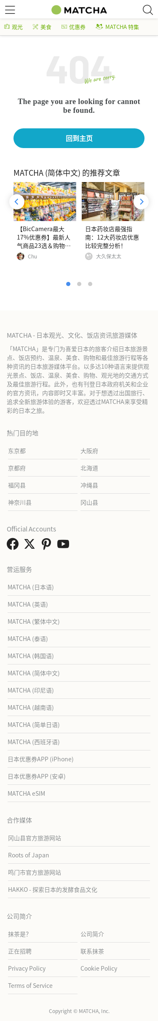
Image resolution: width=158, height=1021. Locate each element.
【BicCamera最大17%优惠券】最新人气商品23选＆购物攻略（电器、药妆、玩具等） (44, 245)
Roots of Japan (28, 855)
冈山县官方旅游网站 (34, 837)
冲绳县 (89, 485)
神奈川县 (20, 502)
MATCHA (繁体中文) (34, 621)
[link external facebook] (14, 546)
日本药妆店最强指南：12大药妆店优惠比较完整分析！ (112, 237)
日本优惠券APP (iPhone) (41, 759)
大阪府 (89, 450)
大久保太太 (108, 256)
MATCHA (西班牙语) (34, 741)
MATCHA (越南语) (31, 707)
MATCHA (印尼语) (31, 690)
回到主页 (79, 138)
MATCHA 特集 (117, 27)
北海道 (89, 468)
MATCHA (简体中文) (34, 673)
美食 (42, 27)
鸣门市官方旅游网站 (34, 872)
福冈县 (17, 485)
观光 (13, 27)
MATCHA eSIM (26, 793)
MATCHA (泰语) (28, 638)
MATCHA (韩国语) (31, 655)
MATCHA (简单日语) (34, 724)
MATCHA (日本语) (31, 587)
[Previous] (16, 201)
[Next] (141, 201)
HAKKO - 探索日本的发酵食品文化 (52, 889)
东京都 (17, 450)
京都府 (17, 468)
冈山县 (89, 502)
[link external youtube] (64, 546)
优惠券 (74, 27)
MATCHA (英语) (28, 604)
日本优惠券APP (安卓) (37, 776)
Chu (32, 256)
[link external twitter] (31, 546)
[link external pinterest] (48, 546)
